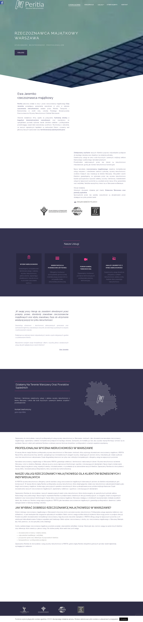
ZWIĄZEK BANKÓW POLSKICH (87, 202)
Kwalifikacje (89, 4)
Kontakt (124, 4)
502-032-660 (20, 412)
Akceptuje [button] (124, 619)
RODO (50, 619)
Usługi (100, 5)
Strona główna (74, 4)
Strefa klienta (112, 4)
